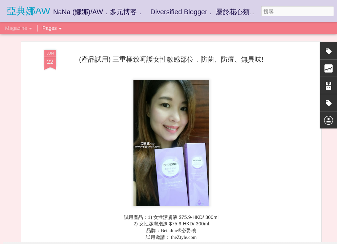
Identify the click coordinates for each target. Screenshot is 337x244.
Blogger (181, 240)
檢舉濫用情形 (201, 240)
